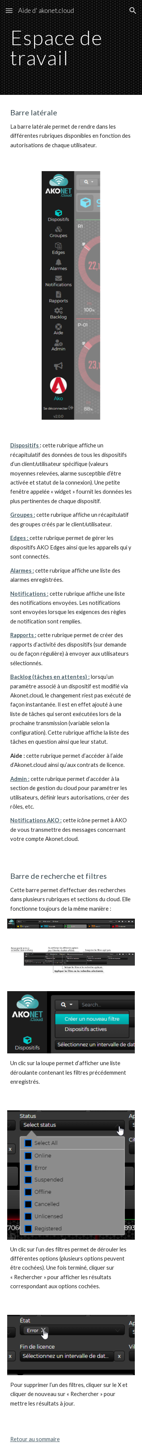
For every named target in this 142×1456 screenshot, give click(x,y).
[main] (71, 47)
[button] (9, 10)
